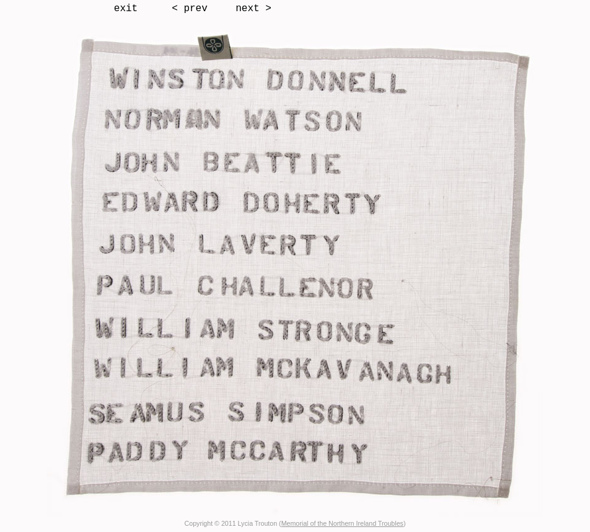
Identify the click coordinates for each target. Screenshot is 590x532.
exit (126, 8)
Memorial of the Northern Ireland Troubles (342, 523)
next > (253, 8)
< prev (190, 8)
